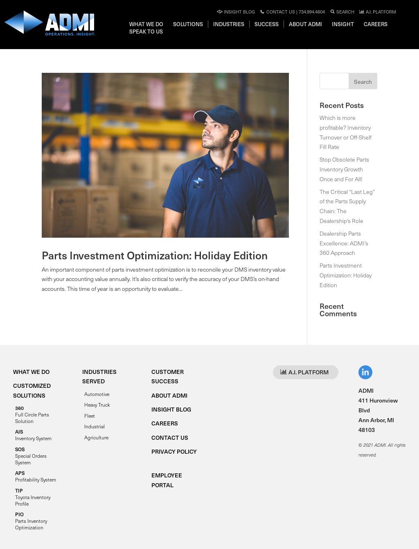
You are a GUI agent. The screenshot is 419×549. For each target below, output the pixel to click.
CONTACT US (169, 437)
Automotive (96, 394)
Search (341, 11)
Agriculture (96, 437)
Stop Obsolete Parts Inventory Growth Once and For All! (344, 169)
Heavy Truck (97, 404)
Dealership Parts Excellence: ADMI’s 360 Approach (344, 243)
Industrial (94, 426)
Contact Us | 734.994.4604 (292, 11)
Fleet (89, 415)
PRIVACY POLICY (174, 451)
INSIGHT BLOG (171, 409)
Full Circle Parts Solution (32, 414)
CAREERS (164, 423)
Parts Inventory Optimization (31, 521)
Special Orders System (31, 456)
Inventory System (33, 435)
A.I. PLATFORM (377, 11)
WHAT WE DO (31, 371)
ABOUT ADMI (169, 395)
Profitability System (35, 476)
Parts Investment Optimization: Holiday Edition (155, 255)
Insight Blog (236, 11)
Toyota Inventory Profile (32, 497)
